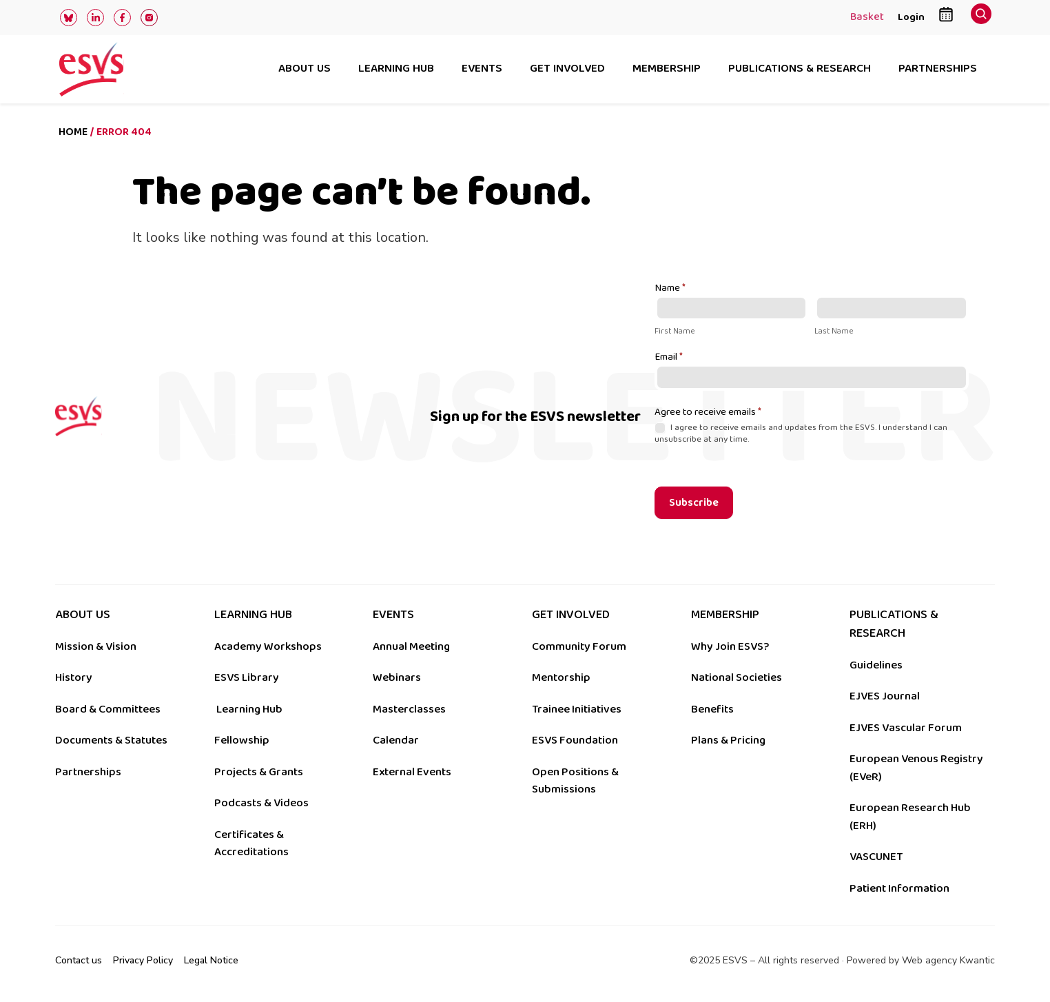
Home (73, 132)
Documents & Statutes (111, 740)
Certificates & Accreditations (251, 843)
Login (911, 17)
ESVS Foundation (575, 740)
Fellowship (241, 740)
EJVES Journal (885, 696)
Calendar (396, 740)
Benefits (712, 709)
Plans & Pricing (728, 740)
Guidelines (876, 665)
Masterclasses (409, 709)
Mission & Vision (95, 646)
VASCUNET (876, 857)
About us (304, 69)
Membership (666, 69)
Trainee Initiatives (576, 709)
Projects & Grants (258, 772)
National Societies (736, 677)
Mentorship (561, 677)
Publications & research (799, 69)
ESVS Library (246, 677)
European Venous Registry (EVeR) (916, 768)
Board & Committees (108, 709)
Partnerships (937, 69)
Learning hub (396, 69)
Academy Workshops (268, 646)
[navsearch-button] (981, 17)
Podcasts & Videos (261, 803)
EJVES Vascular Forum (906, 728)
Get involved (567, 69)
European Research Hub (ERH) (910, 817)
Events (482, 69)
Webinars (397, 677)
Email (669, 357)
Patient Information (899, 888)
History (73, 677)
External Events (412, 772)
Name (670, 289)
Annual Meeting (411, 646)
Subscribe (694, 502)
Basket (867, 18)
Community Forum (579, 646)
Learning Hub (249, 709)
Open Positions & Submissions (575, 781)
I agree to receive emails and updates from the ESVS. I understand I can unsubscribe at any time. (801, 433)
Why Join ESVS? (730, 646)
